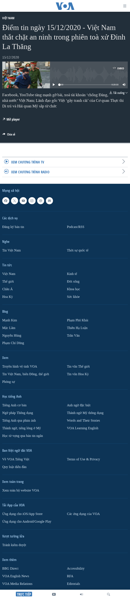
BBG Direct (10, 568)
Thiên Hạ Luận (77, 328)
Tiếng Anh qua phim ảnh (19, 420)
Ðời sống (73, 281)
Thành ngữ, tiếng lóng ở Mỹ (21, 428)
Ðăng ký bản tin (13, 227)
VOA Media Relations (17, 584)
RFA (70, 576)
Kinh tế (72, 274)
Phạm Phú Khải (77, 320)
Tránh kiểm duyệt (14, 545)
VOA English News (15, 576)
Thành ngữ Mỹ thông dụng (85, 413)
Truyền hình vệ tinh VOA (19, 366)
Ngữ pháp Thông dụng (17, 413)
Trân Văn (73, 335)
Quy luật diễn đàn (14, 467)
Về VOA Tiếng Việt (15, 459)
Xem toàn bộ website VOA (20, 490)
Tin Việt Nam (11, 250)
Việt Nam (8, 18)
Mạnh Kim (9, 320)
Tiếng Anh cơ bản (14, 405)
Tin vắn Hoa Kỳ (78, 374)
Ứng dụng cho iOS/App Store (22, 514)
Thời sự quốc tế (77, 250)
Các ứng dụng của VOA (83, 514)
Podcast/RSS (75, 227)
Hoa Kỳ (7, 297)
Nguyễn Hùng (11, 335)
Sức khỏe (73, 297)
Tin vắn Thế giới (78, 366)
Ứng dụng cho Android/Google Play (26, 521)
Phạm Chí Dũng (13, 343)
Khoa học (73, 289)
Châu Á (7, 289)
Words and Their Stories (83, 420)
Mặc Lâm (8, 328)
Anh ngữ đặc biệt (78, 405)
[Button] (8, 135)
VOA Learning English (82, 428)
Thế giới (8, 281)
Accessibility (75, 568)
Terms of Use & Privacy (83, 459)
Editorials (73, 584)
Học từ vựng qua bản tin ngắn (22, 436)
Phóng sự (8, 382)
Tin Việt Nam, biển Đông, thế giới (25, 374)
